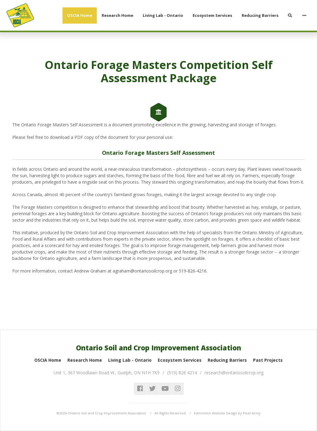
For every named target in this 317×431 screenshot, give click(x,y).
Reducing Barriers (227, 360)
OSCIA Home (47, 360)
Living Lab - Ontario (130, 360)
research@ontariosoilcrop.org (234, 373)
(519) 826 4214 (182, 373)
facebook (140, 389)
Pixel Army (252, 413)
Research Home (84, 360)
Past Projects (268, 360)
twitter (152, 389)
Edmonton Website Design (215, 413)
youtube (165, 389)
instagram (178, 389)
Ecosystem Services (180, 360)
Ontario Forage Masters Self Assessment (158, 152)
